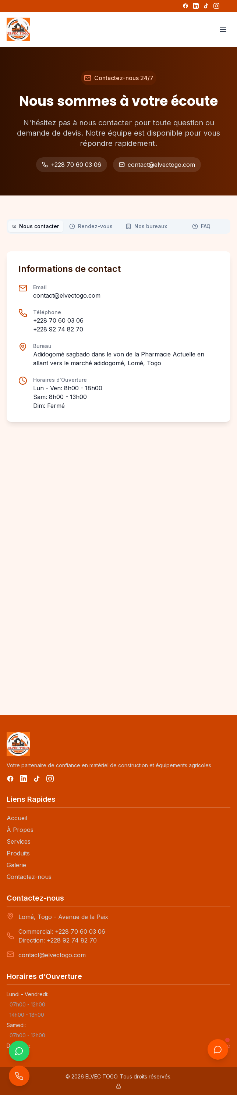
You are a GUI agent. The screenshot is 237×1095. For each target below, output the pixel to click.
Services (19, 841)
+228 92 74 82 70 (58, 329)
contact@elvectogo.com (157, 164)
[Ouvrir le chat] (218, 1049)
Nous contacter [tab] (36, 226)
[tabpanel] (118, 471)
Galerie (16, 865)
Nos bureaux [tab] (146, 226)
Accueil (17, 818)
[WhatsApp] (19, 1051)
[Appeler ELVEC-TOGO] (19, 1076)
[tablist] (118, 226)
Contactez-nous (29, 876)
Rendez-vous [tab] (91, 226)
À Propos (20, 829)
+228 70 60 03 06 (71, 164)
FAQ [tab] (201, 226)
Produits (18, 853)
